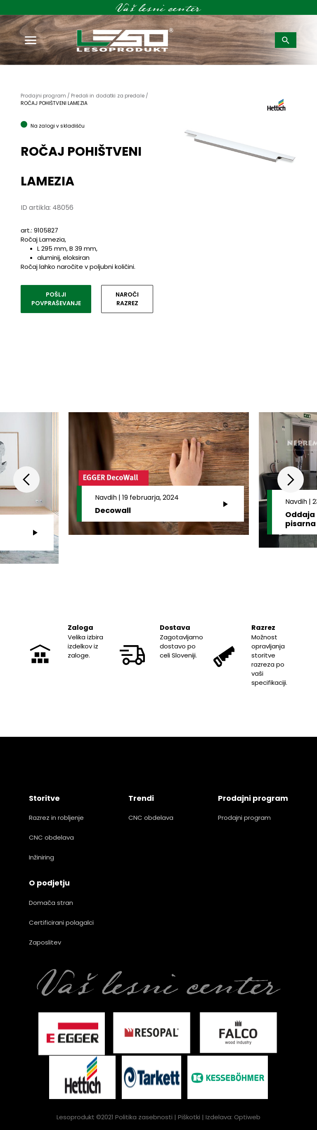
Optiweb (247, 1117)
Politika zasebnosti (144, 1117)
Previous (26, 479)
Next (290, 479)
